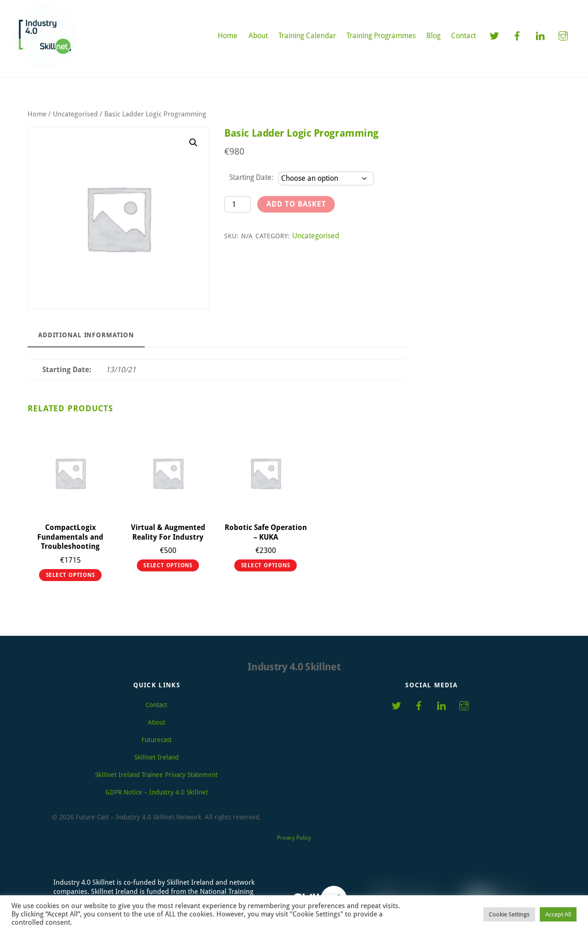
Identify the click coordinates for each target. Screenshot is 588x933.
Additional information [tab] (86, 335)
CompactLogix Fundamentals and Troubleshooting (70, 537)
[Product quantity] (237, 204)
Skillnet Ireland (156, 757)
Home (227, 35)
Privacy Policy (294, 838)
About (258, 35)
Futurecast (156, 739)
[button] (193, 142)
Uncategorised (75, 114)
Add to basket (296, 204)
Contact (463, 35)
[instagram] (563, 35)
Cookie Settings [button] (509, 914)
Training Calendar (307, 35)
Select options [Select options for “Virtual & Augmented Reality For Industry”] (167, 565)
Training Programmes (381, 35)
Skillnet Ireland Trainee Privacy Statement (156, 774)
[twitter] (494, 35)
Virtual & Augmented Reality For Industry (168, 532)
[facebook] (517, 35)
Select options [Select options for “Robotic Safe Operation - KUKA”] (265, 565)
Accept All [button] (558, 914)
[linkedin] (540, 35)
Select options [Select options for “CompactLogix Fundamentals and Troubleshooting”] (70, 575)
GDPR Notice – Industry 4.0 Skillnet (156, 792)
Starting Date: (251, 177)
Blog (433, 35)
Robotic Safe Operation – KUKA (266, 532)
